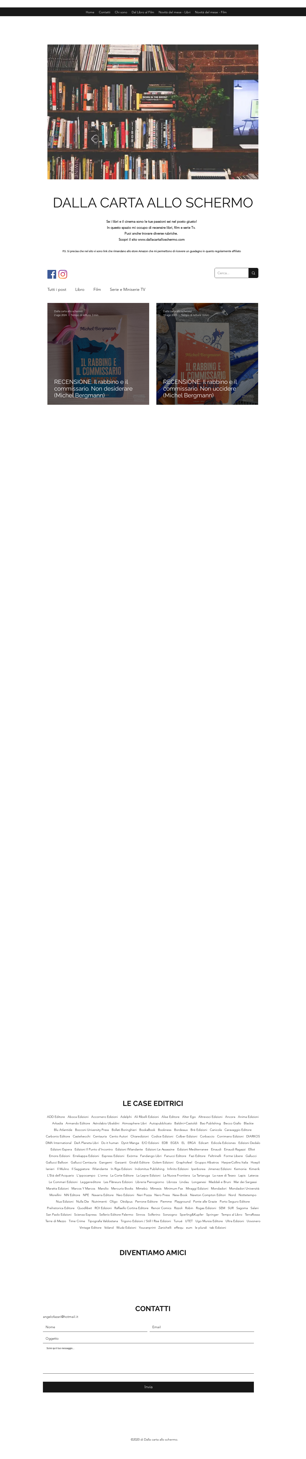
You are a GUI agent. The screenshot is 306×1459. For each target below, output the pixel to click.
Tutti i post (56, 289)
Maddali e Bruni (220, 1182)
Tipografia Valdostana (103, 1221)
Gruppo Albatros (207, 1162)
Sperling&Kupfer (192, 1215)
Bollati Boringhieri (124, 1130)
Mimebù (142, 1188)
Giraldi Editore (139, 1162)
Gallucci (251, 1156)
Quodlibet (84, 1208)
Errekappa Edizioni (86, 1156)
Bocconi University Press (92, 1130)
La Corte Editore (122, 1175)
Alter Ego (189, 1117)
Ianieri (50, 1169)
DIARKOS (253, 1136)
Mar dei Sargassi (245, 1182)
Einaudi (216, 1149)
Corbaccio (207, 1136)
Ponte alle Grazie (205, 1201)
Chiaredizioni (140, 1136)
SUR (231, 1208)
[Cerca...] (228, 273)
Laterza (253, 1175)
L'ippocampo (86, 1175)
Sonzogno (170, 1215)
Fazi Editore (197, 1156)
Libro (79, 289)
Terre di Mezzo (55, 1221)
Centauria (100, 1136)
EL (183, 1143)
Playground (183, 1201)
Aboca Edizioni (78, 1117)
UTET (189, 1221)
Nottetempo (247, 1195)
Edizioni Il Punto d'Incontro (94, 1149)
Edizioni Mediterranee (192, 1149)
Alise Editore (171, 1117)
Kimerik (254, 1169)
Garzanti (120, 1162)
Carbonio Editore (58, 1136)
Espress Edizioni (113, 1156)
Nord (232, 1195)
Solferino (154, 1215)
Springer (212, 1215)
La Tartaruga (201, 1175)
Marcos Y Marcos (83, 1188)
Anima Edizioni (248, 1117)
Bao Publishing (210, 1123)
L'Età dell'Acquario (60, 1175)
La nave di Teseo (224, 1175)
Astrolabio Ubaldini (106, 1123)
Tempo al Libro (231, 1215)
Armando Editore (78, 1123)
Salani (255, 1208)
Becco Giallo (232, 1123)
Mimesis (156, 1188)
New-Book (180, 1195)
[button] (211, 12)
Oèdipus (126, 1201)
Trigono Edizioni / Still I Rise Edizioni (146, 1221)
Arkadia (57, 1123)
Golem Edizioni (162, 1162)
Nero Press (162, 1195)
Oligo (114, 1201)
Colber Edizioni (186, 1136)
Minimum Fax (173, 1188)
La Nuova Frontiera (176, 1175)
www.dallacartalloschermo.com (161, 239)
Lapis (242, 1175)
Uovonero (253, 1221)
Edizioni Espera (61, 1149)
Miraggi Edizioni (197, 1188)
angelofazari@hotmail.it (60, 1316)
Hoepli (255, 1162)
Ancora (230, 1117)
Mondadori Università (244, 1188)
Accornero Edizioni (104, 1117)
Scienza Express (85, 1215)
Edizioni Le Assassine (160, 1149)
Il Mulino (63, 1169)
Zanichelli (164, 1228)
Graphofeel (184, 1162)
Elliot (251, 1149)
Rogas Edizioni (206, 1208)
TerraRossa (252, 1215)
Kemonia (240, 1169)
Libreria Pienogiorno (149, 1182)
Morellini (55, 1195)
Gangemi (105, 1162)
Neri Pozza (144, 1195)
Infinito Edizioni (177, 1169)
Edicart (203, 1143)
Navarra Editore (103, 1195)
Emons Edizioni (59, 1156)
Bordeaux (181, 1130)
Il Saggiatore (81, 1169)
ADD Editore (56, 1117)
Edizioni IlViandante (129, 1149)
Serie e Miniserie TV (127, 289)
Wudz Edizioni (126, 1228)
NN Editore (72, 1195)
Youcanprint (147, 1228)
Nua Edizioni (64, 1201)
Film (97, 289)
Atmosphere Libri (134, 1123)
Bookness (164, 1130)
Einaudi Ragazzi (235, 1149)
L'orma (103, 1175)
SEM (222, 1208)
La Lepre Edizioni (148, 1175)
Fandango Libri (151, 1156)
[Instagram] (62, 274)
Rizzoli (178, 1208)
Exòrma (132, 1156)
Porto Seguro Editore (235, 1201)
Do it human (110, 1143)
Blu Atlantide (63, 1130)
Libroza (172, 1182)
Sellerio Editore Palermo (116, 1215)
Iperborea (198, 1169)
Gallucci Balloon (57, 1162)
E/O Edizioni (150, 1143)
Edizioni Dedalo (249, 1143)
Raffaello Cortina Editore (131, 1208)
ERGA (192, 1143)
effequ (178, 1228)
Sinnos (140, 1215)
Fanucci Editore (175, 1156)
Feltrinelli (214, 1156)
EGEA (175, 1143)
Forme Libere (233, 1156)
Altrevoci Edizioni (210, 1117)
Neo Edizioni (125, 1195)
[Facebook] (51, 274)
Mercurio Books (122, 1188)
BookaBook (147, 1130)
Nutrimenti (99, 1201)
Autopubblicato (160, 1123)
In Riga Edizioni (121, 1169)
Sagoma (242, 1208)
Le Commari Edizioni (63, 1182)
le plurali (201, 1228)
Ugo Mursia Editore (209, 1221)
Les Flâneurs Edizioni (118, 1182)
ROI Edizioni (103, 1208)
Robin (189, 1208)
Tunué (178, 1221)
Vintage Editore (91, 1228)
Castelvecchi (81, 1136)
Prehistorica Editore (61, 1208)
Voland (109, 1228)
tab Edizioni (218, 1228)
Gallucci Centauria (83, 1162)
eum (189, 1228)
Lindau (184, 1182)
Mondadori (218, 1188)
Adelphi (126, 1117)
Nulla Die (82, 1201)
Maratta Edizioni (57, 1188)
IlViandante (100, 1169)
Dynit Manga (130, 1143)
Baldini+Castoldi (185, 1123)
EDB (165, 1143)
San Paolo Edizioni (58, 1215)
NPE (86, 1195)
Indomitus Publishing (149, 1169)
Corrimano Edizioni (230, 1136)
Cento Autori (118, 1136)
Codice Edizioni (162, 1136)
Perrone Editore (146, 1201)
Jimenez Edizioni (219, 1169)
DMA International (58, 1143)
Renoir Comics (161, 1208)
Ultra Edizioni (235, 1221)
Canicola (216, 1130)
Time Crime (77, 1221)
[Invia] (148, 1387)
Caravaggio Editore (238, 1130)
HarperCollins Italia (235, 1162)
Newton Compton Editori (208, 1195)
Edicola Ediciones (223, 1143)
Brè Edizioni (199, 1130)
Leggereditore (90, 1182)
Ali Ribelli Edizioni (146, 1117)
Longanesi (199, 1182)
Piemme (166, 1201)
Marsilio (103, 1188)
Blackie (249, 1123)
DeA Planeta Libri (86, 1143)
